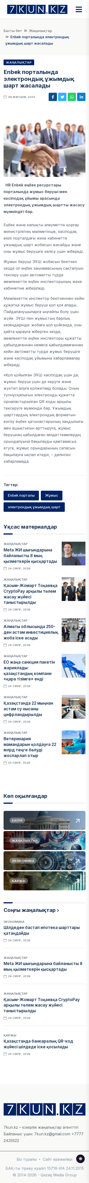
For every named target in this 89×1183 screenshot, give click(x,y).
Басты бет (13, 30)
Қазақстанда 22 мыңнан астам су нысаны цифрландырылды (28, 709)
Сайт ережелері (57, 1159)
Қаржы (10, 1035)
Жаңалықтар (40, 30)
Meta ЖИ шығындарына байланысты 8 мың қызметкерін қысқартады (30, 556)
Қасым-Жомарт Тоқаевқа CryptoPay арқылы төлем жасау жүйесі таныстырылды (42, 1005)
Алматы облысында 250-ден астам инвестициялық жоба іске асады (31, 632)
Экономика (14, 922)
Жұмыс (51, 495)
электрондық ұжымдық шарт (34, 507)
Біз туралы (27, 1159)
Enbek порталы (21, 495)
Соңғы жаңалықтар (30, 910)
